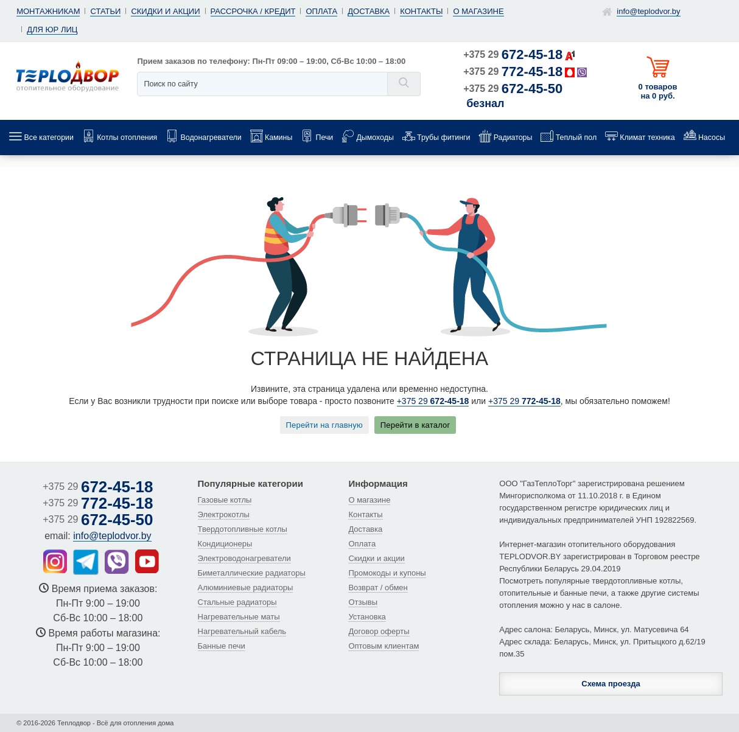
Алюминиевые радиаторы (245, 587)
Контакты (421, 11)
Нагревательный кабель (242, 631)
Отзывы (362, 602)
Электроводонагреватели (244, 558)
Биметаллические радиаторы (252, 572)
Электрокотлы (224, 514)
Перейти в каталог (415, 425)
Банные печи (221, 645)
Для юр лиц (52, 29)
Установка (366, 616)
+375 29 (512, 54)
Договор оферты (378, 631)
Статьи (105, 11)
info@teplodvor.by (648, 11)
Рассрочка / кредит (253, 11)
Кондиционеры (225, 543)
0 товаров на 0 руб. (658, 91)
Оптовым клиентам (383, 645)
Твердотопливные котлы (242, 529)
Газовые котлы (225, 499)
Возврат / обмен (377, 587)
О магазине (478, 11)
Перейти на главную (324, 425)
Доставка (369, 11)
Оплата (321, 11)
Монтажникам (48, 11)
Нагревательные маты (239, 616)
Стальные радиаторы (237, 602)
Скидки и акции (165, 11)
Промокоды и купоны (387, 572)
